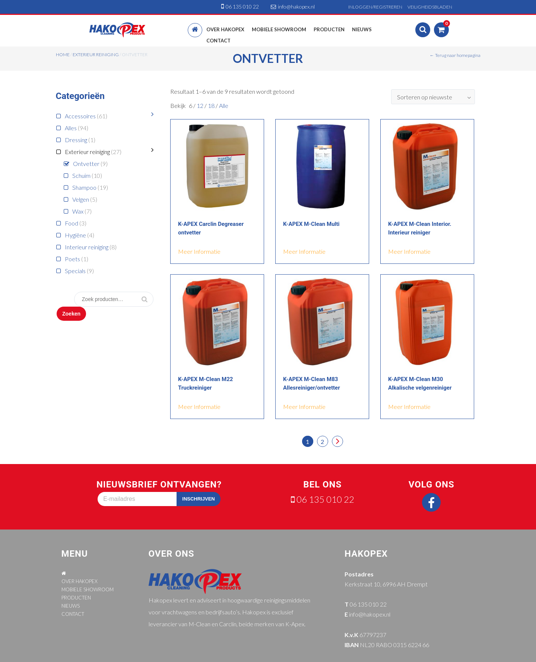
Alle (223, 105)
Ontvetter (86, 163)
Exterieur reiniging (96, 54)
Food (71, 223)
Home (63, 54)
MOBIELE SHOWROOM (87, 589)
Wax (77, 211)
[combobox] (433, 96)
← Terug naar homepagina (455, 55)
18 (212, 105)
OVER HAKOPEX (79, 581)
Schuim (81, 175)
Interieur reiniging (86, 246)
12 (200, 105)
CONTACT (72, 614)
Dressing (76, 139)
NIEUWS (70, 606)
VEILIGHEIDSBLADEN (429, 7)
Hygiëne (75, 235)
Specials (75, 270)
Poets (72, 258)
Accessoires (80, 115)
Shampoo (84, 187)
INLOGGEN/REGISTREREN (375, 7)
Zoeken (71, 314)
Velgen (80, 199)
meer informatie (199, 251)
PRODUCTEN (76, 598)
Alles (71, 127)
